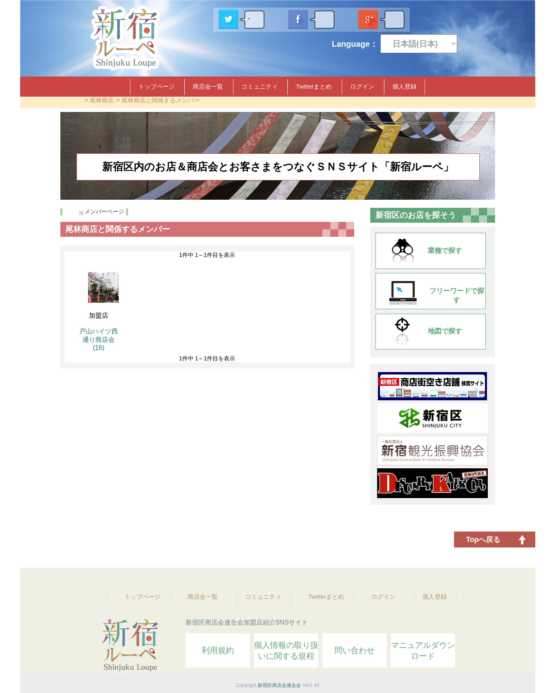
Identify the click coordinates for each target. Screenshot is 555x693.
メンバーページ (104, 211)
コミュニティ (259, 86)
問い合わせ (354, 650)
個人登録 (404, 86)
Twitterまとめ (314, 86)
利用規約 (218, 650)
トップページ (156, 86)
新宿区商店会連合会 (279, 685)
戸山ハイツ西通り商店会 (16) (98, 339)
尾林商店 (102, 100)
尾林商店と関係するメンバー (161, 100)
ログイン (362, 86)
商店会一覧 (208, 86)
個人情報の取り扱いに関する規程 (286, 650)
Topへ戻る (483, 540)
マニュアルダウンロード (423, 650)
